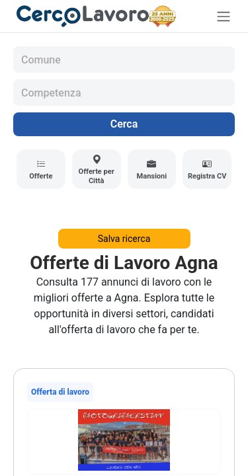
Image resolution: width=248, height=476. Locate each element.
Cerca (124, 124)
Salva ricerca (124, 238)
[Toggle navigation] (223, 16)
